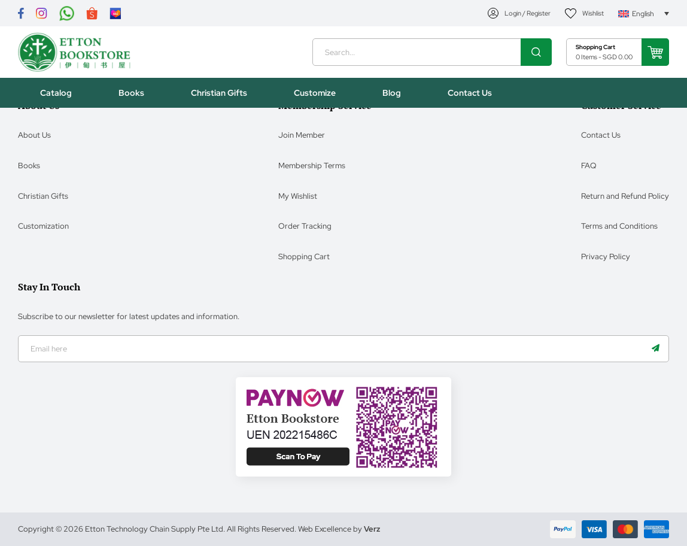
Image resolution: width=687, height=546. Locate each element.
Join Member (301, 134)
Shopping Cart (304, 256)
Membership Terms (311, 165)
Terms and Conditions (619, 225)
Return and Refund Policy (625, 195)
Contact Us (601, 134)
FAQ (589, 165)
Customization (43, 225)
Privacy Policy (605, 256)
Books (29, 165)
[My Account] (519, 13)
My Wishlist (297, 195)
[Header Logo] (76, 53)
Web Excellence (324, 529)
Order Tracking (305, 225)
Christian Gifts (43, 195)
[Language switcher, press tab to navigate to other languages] (643, 13)
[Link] (21, 13)
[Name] (655, 348)
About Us (34, 134)
